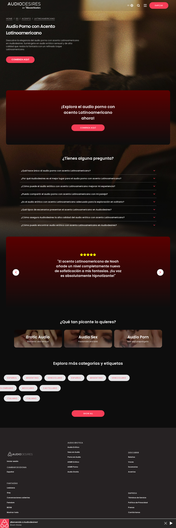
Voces (131, 462)
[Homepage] (67, 5)
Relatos (131, 457)
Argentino (32, 377)
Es (17, 18)
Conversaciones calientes (18, 497)
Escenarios (133, 467)
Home (9, 18)
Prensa (131, 507)
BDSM (9, 507)
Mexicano (27, 388)
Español (13, 377)
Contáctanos (134, 512)
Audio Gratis (73, 472)
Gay (9, 493)
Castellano (49, 388)
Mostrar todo (12, 512)
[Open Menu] (145, 5)
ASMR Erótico (73, 462)
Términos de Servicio (137, 497)
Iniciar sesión (12, 461)
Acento (26, 18)
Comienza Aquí (20, 59)
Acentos (132, 472)
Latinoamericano (44, 18)
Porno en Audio (74, 457)
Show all (88, 413)
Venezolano (55, 377)
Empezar (159, 5)
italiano (13, 398)
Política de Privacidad (138, 502)
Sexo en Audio (74, 452)
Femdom (10, 502)
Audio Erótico (73, 447)
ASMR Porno (73, 467)
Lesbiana (11, 488)
